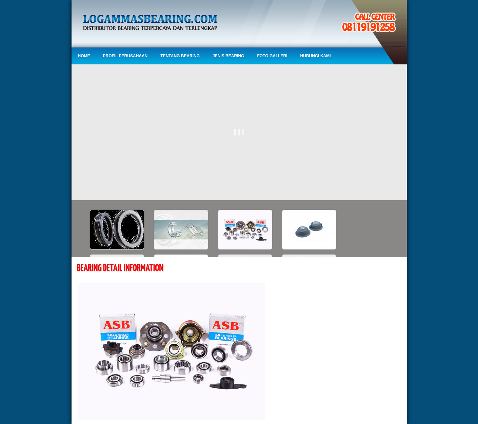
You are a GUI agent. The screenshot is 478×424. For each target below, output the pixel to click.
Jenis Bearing (228, 56)
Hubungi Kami (315, 56)
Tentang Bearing (180, 56)
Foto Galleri (272, 56)
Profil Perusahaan (125, 56)
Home (84, 56)
